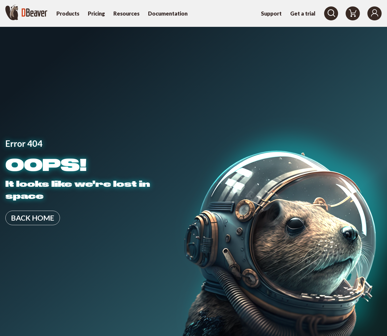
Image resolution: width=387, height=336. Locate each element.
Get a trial (303, 13)
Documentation (168, 13)
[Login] (374, 13)
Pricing (96, 13)
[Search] (331, 13)
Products (67, 13)
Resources (126, 13)
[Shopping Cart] (353, 13)
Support (271, 13)
